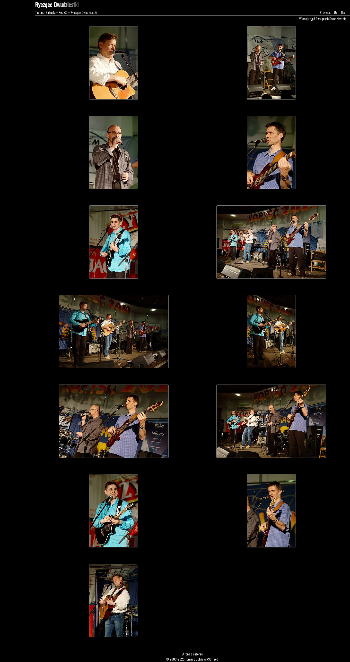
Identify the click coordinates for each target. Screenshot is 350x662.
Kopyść (63, 12)
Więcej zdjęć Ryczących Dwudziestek (322, 18)
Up (336, 12)
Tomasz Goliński (45, 12)
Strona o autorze (192, 653)
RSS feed (212, 659)
